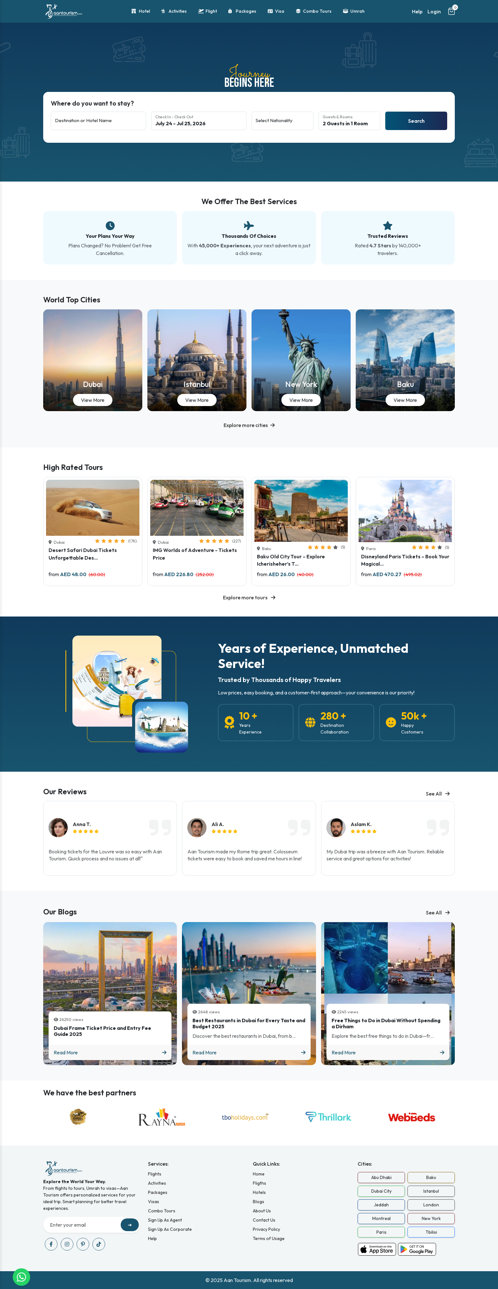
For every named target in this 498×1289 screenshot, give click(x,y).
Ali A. (218, 824)
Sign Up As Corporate (170, 1229)
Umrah (354, 11)
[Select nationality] (282, 121)
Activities (174, 11)
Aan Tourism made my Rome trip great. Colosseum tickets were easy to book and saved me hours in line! (244, 855)
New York (301, 384)
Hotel (140, 11)
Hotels (259, 1192)
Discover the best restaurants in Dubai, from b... (244, 1036)
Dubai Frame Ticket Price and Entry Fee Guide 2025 (102, 1031)
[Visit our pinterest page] (83, 1244)
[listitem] (110, 838)
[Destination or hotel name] (98, 121)
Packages (242, 11)
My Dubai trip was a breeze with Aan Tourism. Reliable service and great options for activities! (385, 855)
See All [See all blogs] (438, 793)
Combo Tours (314, 11)
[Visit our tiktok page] (99, 1244)
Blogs (258, 1201)
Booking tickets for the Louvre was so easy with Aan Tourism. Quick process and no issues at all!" (105, 855)
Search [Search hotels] (416, 121)
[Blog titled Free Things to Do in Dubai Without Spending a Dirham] (388, 993)
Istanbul (197, 384)
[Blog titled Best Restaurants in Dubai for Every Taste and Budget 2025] (249, 993)
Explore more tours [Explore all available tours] (249, 597)
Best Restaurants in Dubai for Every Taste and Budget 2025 (248, 1023)
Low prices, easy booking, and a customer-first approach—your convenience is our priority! (316, 692)
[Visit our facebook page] (51, 1244)
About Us (262, 1211)
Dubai (93, 384)
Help (417, 11)
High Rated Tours (73, 467)
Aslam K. (361, 824)
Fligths (259, 1183)
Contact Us (264, 1220)
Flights (154, 1174)
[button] (249, 425)
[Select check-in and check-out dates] (198, 121)
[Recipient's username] (83, 1224)
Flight (207, 11)
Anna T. (82, 824)
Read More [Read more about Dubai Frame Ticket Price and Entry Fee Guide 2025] (110, 1052)
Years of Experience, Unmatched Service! (313, 655)
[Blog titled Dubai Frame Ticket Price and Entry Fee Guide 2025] (110, 993)
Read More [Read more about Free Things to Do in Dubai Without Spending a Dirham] (388, 1052)
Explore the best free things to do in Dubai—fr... (383, 1036)
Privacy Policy (266, 1229)
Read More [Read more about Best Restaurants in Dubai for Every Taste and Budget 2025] (249, 1052)
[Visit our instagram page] (67, 1244)
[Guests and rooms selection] (349, 121)
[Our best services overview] (249, 231)
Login (434, 11)
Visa (276, 11)
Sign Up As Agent (165, 1220)
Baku (405, 384)
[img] (86, 831)
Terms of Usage (269, 1238)
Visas (153, 1201)
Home (259, 1174)
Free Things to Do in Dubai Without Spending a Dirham (386, 1023)
